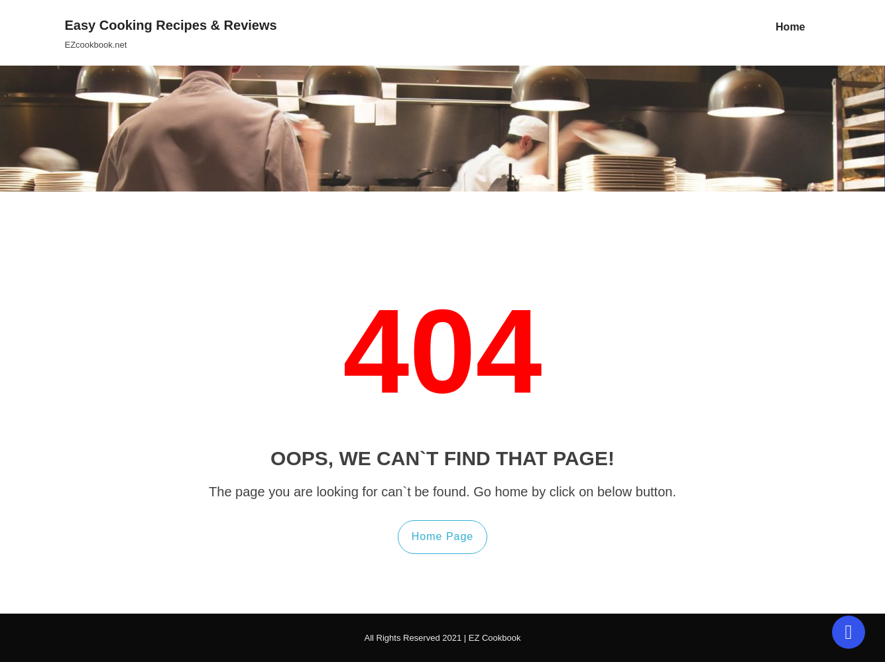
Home (790, 26)
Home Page (443, 536)
